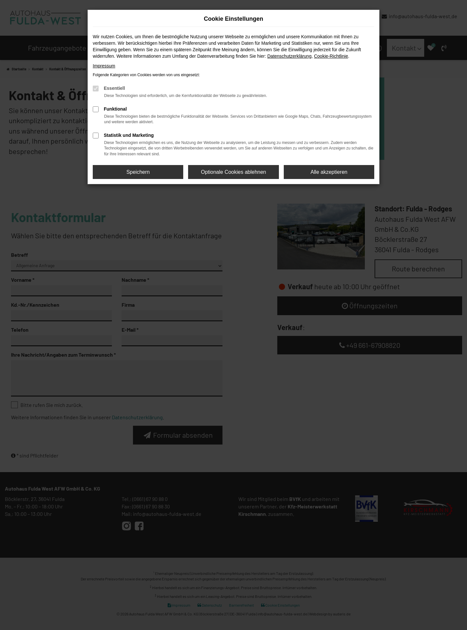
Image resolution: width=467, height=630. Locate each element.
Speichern (138, 172)
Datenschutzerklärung (289, 56)
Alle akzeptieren (328, 172)
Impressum (104, 65)
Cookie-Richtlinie (331, 56)
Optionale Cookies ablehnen (233, 172)
